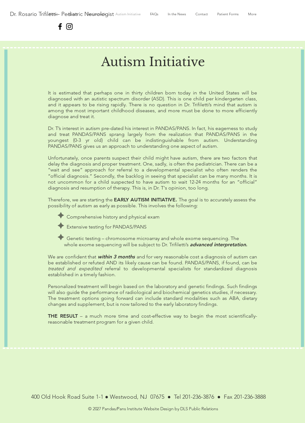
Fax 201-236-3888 (244, 396)
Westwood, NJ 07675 (136, 396)
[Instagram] (69, 26)
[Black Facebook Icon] (60, 26)
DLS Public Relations (199, 408)
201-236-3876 (199, 396)
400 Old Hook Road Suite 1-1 (68, 396)
